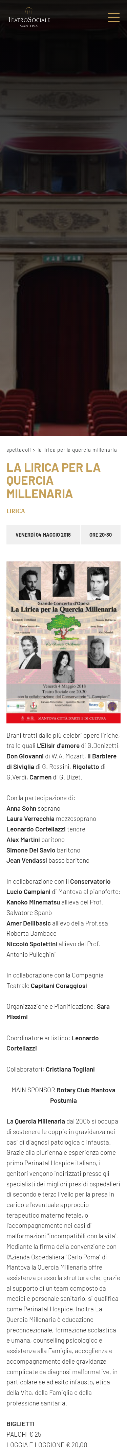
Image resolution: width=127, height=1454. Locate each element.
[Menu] (114, 17)
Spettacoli (18, 450)
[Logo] (29, 17)
